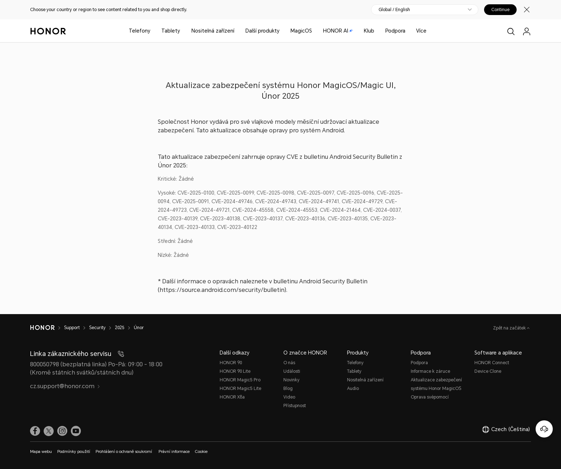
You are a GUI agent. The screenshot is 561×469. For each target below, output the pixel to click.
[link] (35, 431)
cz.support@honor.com (65, 386)
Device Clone (487, 371)
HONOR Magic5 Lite (240, 388)
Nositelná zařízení (212, 31)
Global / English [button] (394, 9)
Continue (500, 9)
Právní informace (174, 451)
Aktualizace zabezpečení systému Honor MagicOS (436, 384)
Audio (353, 388)
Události (291, 371)
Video (289, 397)
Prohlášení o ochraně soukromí (124, 451)
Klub (369, 31)
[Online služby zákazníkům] (544, 429)
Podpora (395, 31)
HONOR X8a (232, 397)
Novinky (291, 379)
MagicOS (301, 31)
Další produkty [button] (262, 31)
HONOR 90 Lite (235, 371)
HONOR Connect (491, 362)
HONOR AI (338, 31)
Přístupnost (294, 405)
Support (72, 327)
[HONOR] (42, 328)
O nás (289, 362)
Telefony (139, 31)
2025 (120, 327)
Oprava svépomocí (430, 397)
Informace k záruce (430, 371)
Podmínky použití (73, 451)
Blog (288, 388)
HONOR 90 (231, 362)
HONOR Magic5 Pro (240, 379)
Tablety (170, 31)
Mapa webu (41, 451)
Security (97, 327)
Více (421, 31)
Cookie (201, 451)
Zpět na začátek (510, 328)
